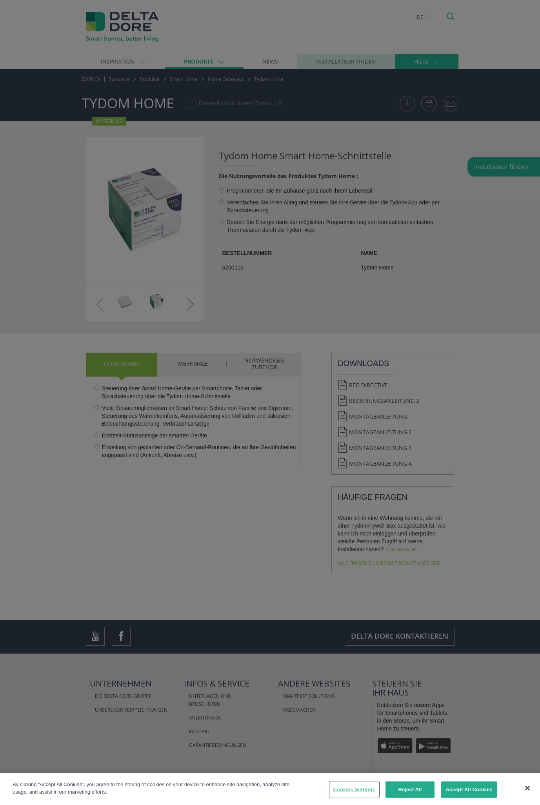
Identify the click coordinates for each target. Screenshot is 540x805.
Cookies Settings (354, 789)
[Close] (527, 788)
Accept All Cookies (469, 789)
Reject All (410, 789)
